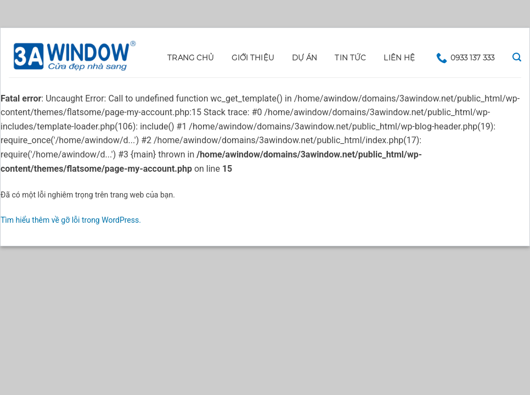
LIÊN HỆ (399, 57)
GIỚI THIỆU (253, 57)
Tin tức (350, 57)
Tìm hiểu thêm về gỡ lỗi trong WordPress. (71, 220)
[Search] (516, 57)
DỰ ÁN (304, 57)
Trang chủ (190, 57)
